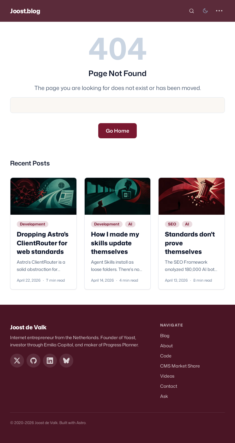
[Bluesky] (66, 361)
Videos (167, 376)
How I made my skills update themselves (115, 243)
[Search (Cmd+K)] (191, 10)
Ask (164, 396)
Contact (168, 386)
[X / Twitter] (17, 361)
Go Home (117, 130)
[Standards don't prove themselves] (192, 196)
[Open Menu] (219, 10)
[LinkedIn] (50, 361)
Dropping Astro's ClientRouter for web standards (43, 243)
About (166, 346)
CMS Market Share (180, 366)
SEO (172, 224)
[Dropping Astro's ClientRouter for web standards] (43, 196)
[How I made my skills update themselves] (118, 196)
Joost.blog (25, 10)
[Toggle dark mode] (205, 10)
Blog (164, 335)
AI (130, 224)
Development (32, 224)
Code (166, 356)
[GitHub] (33, 361)
